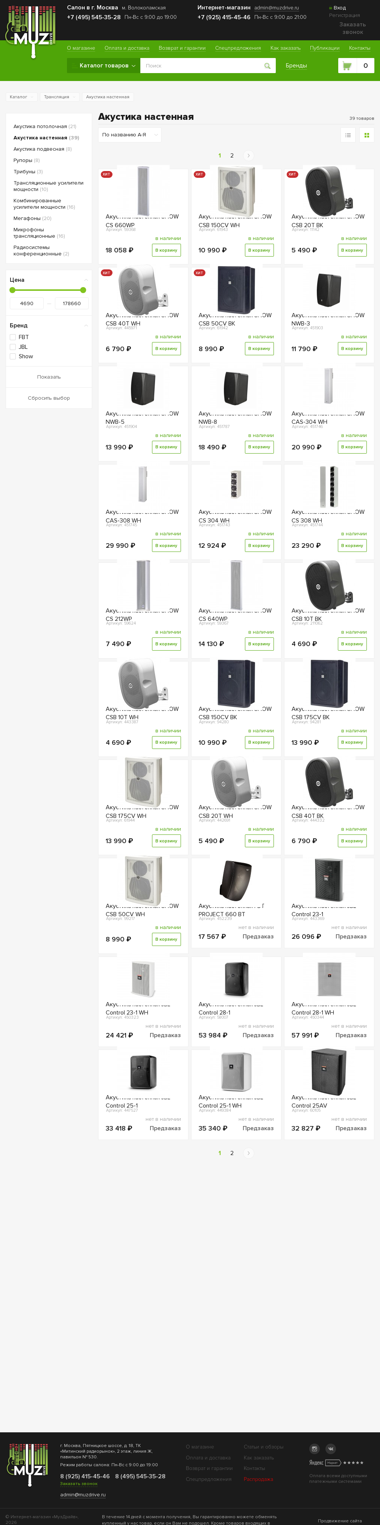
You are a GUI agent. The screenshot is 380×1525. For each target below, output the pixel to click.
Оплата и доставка (208, 1458)
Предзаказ (258, 1099)
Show (26, 356)
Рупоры (27, 160)
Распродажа (258, 1479)
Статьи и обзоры (264, 1447)
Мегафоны (33, 218)
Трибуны (28, 171)
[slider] (12, 290)
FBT (24, 337)
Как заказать (259, 1458)
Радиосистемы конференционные (41, 250)
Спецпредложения (209, 1479)
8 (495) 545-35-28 (139, 1476)
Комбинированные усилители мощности (44, 203)
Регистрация (344, 15)
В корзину (165, 270)
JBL (23, 347)
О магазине (200, 1447)
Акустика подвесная (43, 149)
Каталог (18, 97)
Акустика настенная (107, 97)
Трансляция (56, 97)
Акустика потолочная (45, 126)
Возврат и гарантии (209, 1468)
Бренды (297, 65)
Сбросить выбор (49, 398)
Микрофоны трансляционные (39, 232)
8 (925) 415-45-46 (84, 1476)
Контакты (254, 1468)
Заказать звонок (352, 28)
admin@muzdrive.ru (83, 1494)
